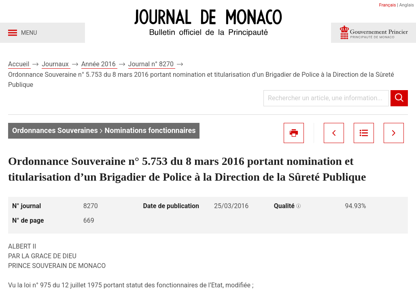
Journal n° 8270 (151, 64)
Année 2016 (99, 64)
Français (387, 5)
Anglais (406, 5)
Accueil (19, 64)
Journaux (56, 64)
